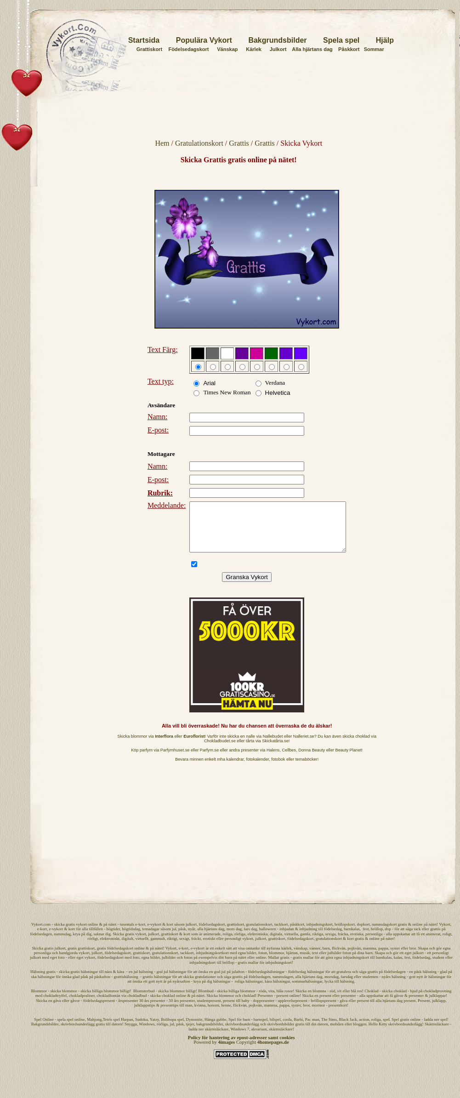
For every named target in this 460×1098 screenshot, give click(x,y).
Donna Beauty (311, 759)
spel (386, 1029)
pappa (383, 958)
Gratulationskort (199, 143)
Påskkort (348, 49)
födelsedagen (41, 943)
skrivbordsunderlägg (78, 1033)
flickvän (339, 958)
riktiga (318, 943)
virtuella (291, 943)
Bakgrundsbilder (277, 40)
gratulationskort (259, 934)
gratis (70, 934)
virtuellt (142, 948)
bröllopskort (345, 934)
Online (48, 1029)
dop (388, 938)
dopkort (363, 934)
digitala (276, 943)
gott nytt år (157, 991)
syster (395, 958)
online (93, 934)
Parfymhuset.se (175, 759)
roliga (228, 943)
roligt (447, 943)
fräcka (343, 943)
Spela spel (341, 40)
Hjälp (385, 40)
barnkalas (351, 938)
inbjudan (286, 938)
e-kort (140, 934)
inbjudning (308, 938)
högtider (113, 938)
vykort (81, 934)
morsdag (331, 986)
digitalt (128, 948)
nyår (191, 938)
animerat (433, 943)
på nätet (109, 934)
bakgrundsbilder (209, 1033)
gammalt (158, 948)
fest (366, 938)
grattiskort (235, 934)
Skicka (38, 958)
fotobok (278, 769)
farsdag (347, 986)
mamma (369, 958)
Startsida (143, 40)
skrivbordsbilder (280, 1033)
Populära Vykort (204, 40)
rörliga (239, 943)
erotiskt (209, 948)
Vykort (444, 934)
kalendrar (235, 769)
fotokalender (257, 769)
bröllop (377, 938)
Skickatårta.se (275, 750)
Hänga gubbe (215, 1029)
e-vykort (154, 934)
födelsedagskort (212, 934)
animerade (212, 943)
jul (174, 938)
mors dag (234, 938)
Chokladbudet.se (220, 750)
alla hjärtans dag (210, 938)
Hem (162, 143)
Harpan (127, 1029)
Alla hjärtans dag (312, 49)
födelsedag (333, 938)
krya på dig (82, 943)
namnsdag (62, 943)
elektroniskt (110, 948)
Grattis (239, 143)
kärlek (286, 958)
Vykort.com (41, 934)
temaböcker (306, 769)
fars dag (250, 938)
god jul (220, 981)
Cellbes (289, 759)
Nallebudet (273, 746)
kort (169, 934)
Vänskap (227, 49)
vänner (314, 958)
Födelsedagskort (188, 49)
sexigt (184, 948)
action (364, 1029)
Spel (37, 1029)
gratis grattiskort (81, 958)
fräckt (196, 948)
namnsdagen (283, 986)
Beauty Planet (348, 759)
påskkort (297, 934)
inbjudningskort (319, 934)
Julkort (278, 49)
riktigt (172, 948)
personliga (374, 943)
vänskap (300, 958)
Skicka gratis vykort (129, 943)
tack (417, 938)
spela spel (65, 1029)
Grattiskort (149, 49)
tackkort (281, 934)
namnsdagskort (384, 934)
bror (412, 958)
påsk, (183, 938)
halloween (267, 938)
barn (326, 958)
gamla (305, 943)
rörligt (93, 948)
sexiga (330, 943)
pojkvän (354, 958)
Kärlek (253, 49)
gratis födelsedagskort (115, 958)
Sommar (374, 49)
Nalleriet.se (303, 746)
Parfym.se (209, 759)
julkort (191, 934)
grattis (435, 938)
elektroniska (258, 943)
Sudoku (141, 1029)
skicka (59, 934)
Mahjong (94, 1029)
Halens (273, 759)
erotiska (356, 943)
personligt (233, 948)
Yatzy (154, 1029)
